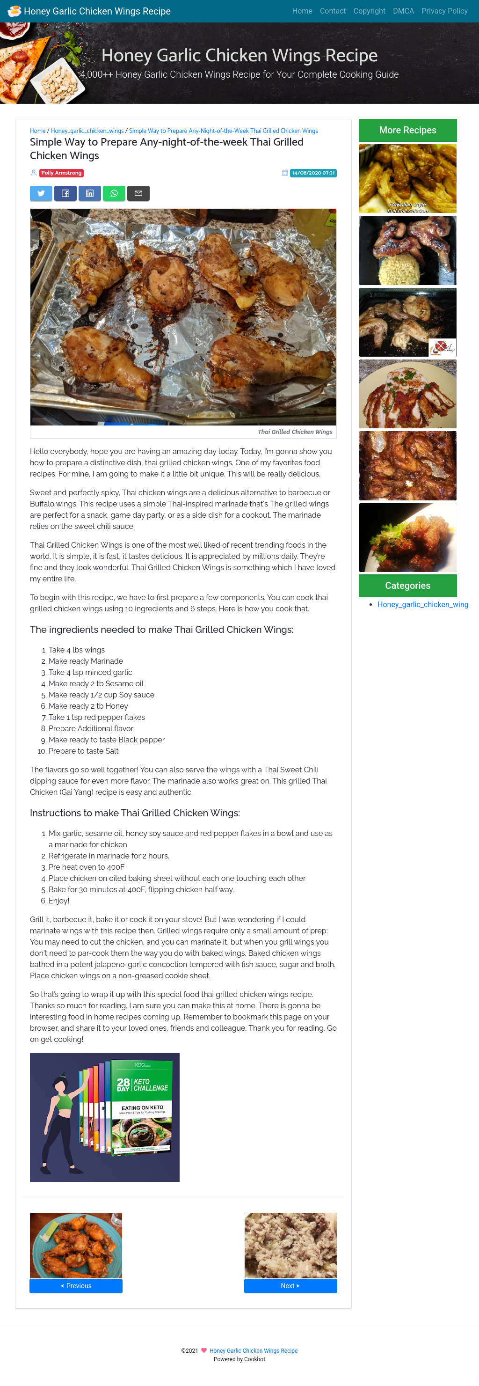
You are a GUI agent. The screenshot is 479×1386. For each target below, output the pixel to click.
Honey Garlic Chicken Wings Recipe (89, 11)
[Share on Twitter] (41, 193)
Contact (333, 11)
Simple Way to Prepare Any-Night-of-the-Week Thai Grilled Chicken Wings (223, 131)
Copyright (369, 11)
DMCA (403, 11)
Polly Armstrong (62, 173)
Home (302, 11)
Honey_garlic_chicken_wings (87, 131)
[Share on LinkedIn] (90, 193)
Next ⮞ (290, 1286)
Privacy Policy (445, 11)
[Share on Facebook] (65, 193)
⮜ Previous (75, 1286)
